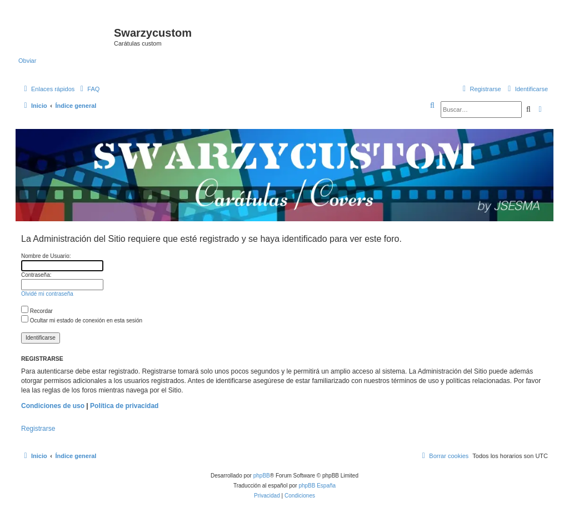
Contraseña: (36, 275)
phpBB (261, 476)
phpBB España (317, 486)
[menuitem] (88, 89)
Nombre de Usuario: (46, 256)
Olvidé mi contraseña (47, 294)
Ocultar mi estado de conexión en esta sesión (81, 320)
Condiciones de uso (52, 406)
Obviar (27, 60)
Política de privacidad (124, 406)
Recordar (37, 311)
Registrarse (38, 428)
